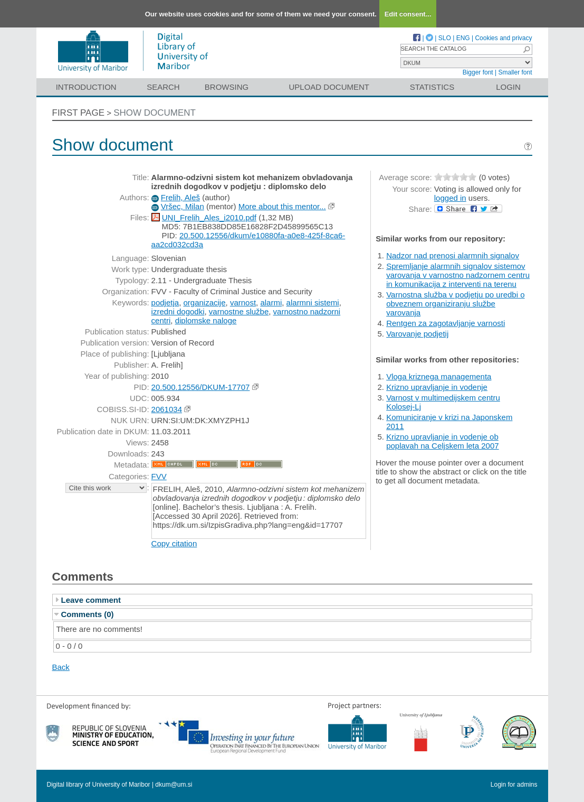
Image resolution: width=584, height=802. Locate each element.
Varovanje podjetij (417, 333)
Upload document (329, 86)
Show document (154, 113)
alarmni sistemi (312, 302)
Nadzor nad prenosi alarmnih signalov (452, 255)
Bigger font (478, 72)
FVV (159, 476)
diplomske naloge (206, 320)
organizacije (204, 302)
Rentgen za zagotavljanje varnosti (445, 323)
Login (508, 86)
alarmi (271, 302)
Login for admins (514, 784)
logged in (450, 197)
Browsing (226, 86)
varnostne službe (239, 311)
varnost (243, 302)
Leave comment (91, 599)
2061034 (166, 409)
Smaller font (515, 72)
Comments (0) (87, 614)
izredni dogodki (178, 311)
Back (61, 667)
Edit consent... (408, 14)
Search (163, 86)
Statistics (432, 86)
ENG (463, 38)
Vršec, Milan (182, 206)
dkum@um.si (173, 784)
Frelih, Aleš (180, 197)
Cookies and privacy (503, 38)
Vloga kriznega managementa (438, 376)
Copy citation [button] (174, 543)
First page (78, 113)
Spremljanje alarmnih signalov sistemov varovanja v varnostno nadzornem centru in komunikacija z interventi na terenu (458, 275)
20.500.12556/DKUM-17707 (200, 387)
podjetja (165, 302)
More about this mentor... (282, 206)
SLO (444, 38)
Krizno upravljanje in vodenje (436, 387)
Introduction (86, 86)
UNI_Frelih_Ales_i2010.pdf (209, 217)
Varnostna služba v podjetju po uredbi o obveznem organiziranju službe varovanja (455, 303)
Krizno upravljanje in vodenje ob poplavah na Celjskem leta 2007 (442, 441)
